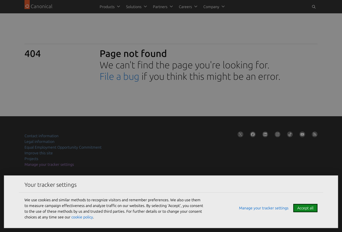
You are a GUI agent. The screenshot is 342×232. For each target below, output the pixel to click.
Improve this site (38, 153)
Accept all (305, 208)
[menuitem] (109, 6)
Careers (185, 7)
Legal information (39, 141)
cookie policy (82, 217)
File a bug (119, 76)
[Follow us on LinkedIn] (264, 135)
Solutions (134, 7)
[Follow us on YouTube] (301, 135)
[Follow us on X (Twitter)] (239, 135)
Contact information (41, 136)
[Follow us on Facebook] (252, 135)
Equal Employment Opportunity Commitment (63, 147)
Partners (160, 7)
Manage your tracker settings (49, 164)
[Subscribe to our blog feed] (314, 135)
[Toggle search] (314, 6)
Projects (31, 158)
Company (211, 7)
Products (107, 7)
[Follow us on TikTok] (289, 135)
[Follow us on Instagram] (276, 135)
